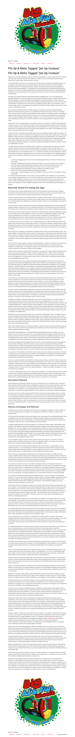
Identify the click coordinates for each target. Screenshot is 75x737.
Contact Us (50, 63)
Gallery (43, 63)
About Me (18, 63)
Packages (25, 63)
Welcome (11, 63)
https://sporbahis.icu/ (50, 618)
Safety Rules (36, 63)
